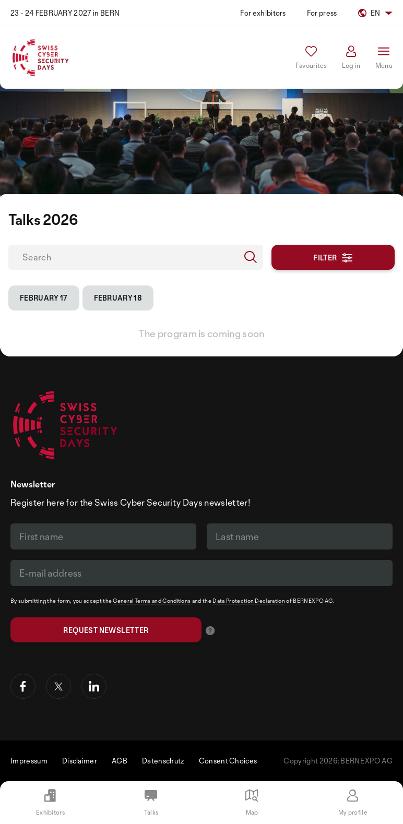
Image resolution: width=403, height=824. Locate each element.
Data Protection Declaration (248, 600)
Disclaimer (79, 760)
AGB (119, 760)
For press (322, 12)
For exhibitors (263, 12)
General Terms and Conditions (152, 600)
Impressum (29, 760)
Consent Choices (228, 760)
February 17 (44, 297)
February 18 (118, 297)
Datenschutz (163, 760)
